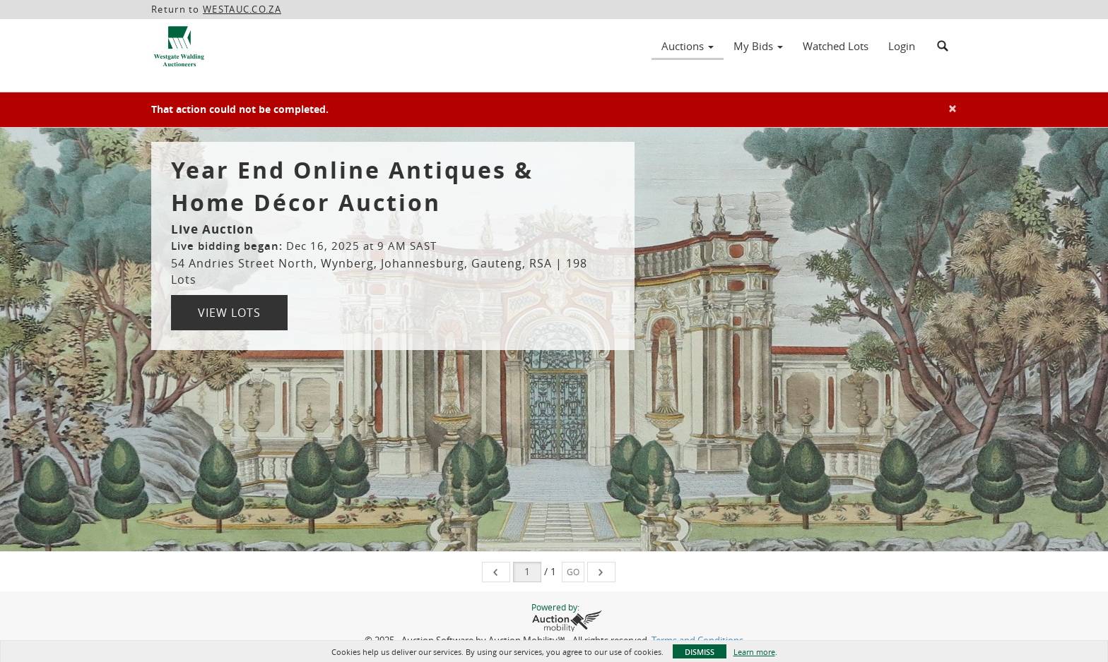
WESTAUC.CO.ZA (242, 9)
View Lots (229, 312)
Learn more (754, 651)
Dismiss (699, 651)
